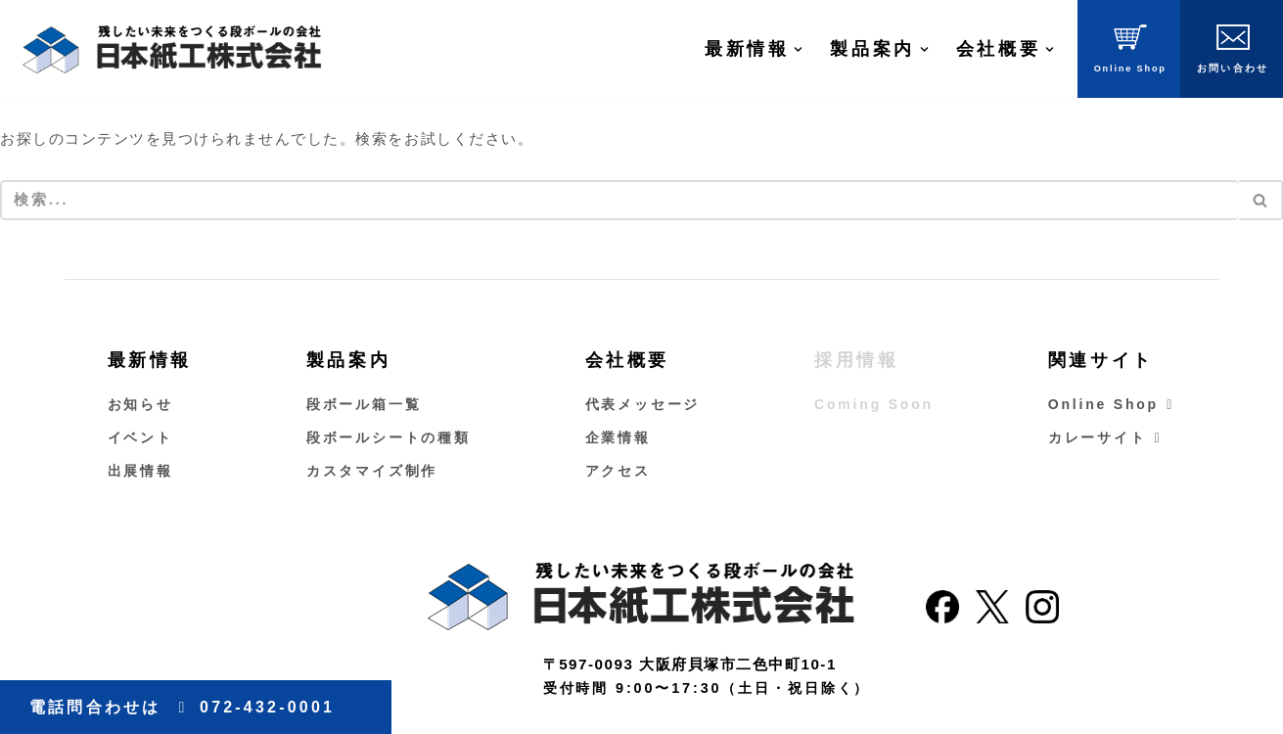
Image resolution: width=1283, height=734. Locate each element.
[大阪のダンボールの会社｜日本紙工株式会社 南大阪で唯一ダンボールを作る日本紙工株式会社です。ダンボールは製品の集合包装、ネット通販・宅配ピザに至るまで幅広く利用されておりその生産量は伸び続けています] (171, 48)
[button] (798, 49)
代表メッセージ (643, 405)
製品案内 (348, 361)
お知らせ (140, 405)
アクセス (618, 472)
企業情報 (618, 438)
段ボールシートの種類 (388, 438)
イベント (140, 438)
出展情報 (140, 472)
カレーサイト (1106, 438)
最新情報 (150, 361)
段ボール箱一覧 (364, 405)
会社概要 (627, 361)
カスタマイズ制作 (371, 472)
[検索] (619, 200)
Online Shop (1112, 405)
